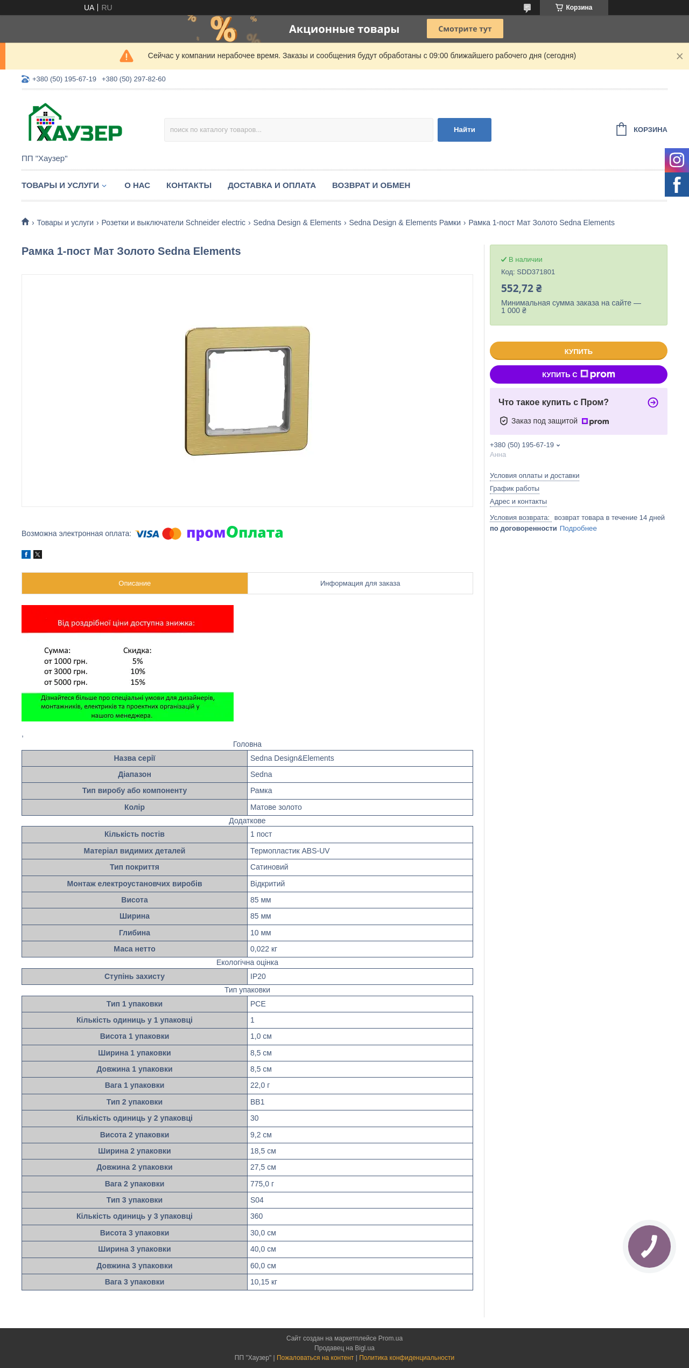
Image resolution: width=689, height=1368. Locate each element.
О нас (137, 185)
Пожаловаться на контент (315, 1358)
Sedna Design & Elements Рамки (405, 222)
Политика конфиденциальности (406, 1358)
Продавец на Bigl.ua (344, 1348)
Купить (579, 352)
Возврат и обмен (371, 185)
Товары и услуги (60, 185)
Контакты (189, 185)
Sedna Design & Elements (297, 222)
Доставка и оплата (272, 185)
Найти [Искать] (464, 130)
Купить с (578, 374)
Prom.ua (390, 1338)
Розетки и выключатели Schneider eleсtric (174, 222)
